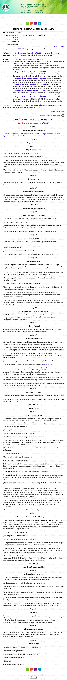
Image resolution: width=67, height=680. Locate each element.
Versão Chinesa (59, 46)
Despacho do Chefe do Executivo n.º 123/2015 (30, 84)
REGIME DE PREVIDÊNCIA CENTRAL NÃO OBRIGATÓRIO (33, 105)
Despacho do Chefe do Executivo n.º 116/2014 (30, 78)
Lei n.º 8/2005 (27, 197)
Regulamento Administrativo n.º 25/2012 (28, 61)
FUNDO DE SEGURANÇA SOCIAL (29, 107)
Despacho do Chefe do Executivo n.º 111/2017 (30, 97)
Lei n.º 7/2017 (19, 49)
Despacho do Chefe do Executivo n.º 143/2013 (30, 72)
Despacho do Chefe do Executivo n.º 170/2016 (30, 91)
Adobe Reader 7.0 (41, 675)
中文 (63, 2)
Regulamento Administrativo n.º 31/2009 (28, 53)
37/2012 (15, 39)
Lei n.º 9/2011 (48, 364)
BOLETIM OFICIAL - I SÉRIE (12, 33)
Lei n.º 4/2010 (19, 59)
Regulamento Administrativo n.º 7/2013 (28, 65)
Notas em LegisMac (57, 111)
